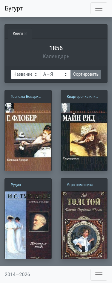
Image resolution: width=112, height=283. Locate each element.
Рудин (16, 185)
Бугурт (14, 8)
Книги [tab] (20, 33)
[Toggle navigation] (98, 8)
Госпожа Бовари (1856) (25, 97)
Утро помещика (80, 185)
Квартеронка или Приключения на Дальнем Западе (81, 97)
